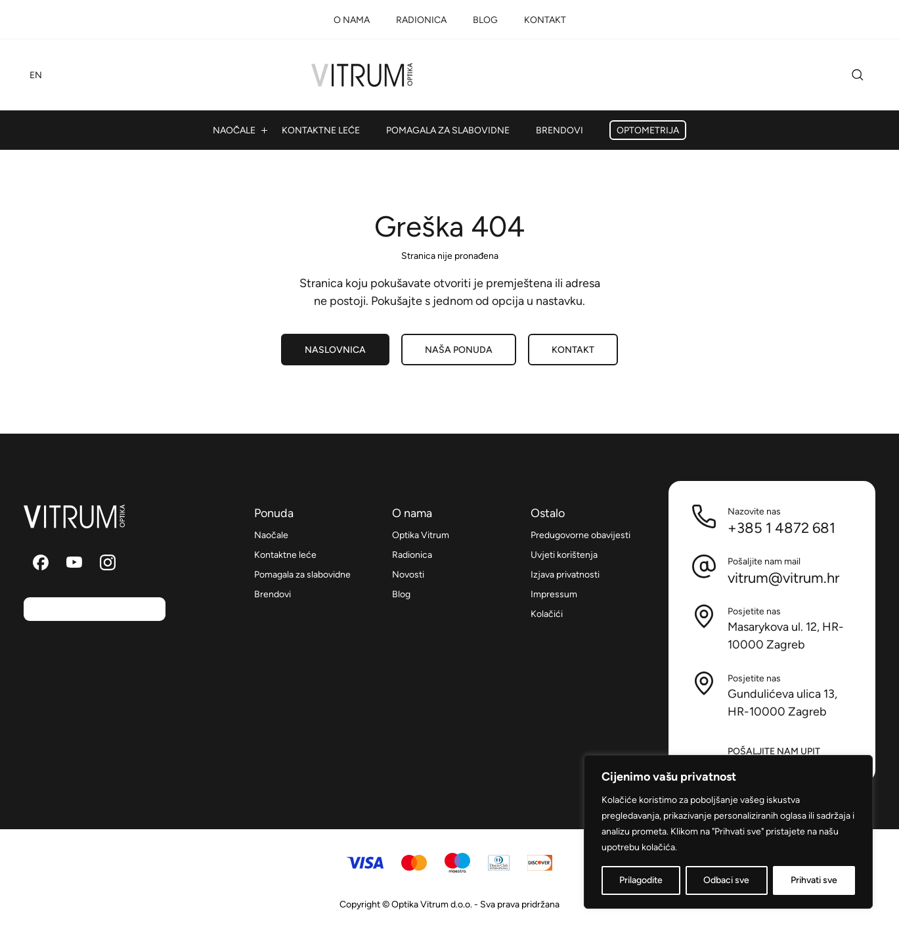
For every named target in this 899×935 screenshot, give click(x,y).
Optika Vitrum (361, 75)
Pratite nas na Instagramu (108, 562)
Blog (485, 20)
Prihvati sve (814, 880)
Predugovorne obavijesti (580, 535)
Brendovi (559, 130)
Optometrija (648, 130)
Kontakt (545, 20)
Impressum (554, 594)
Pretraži (857, 75)
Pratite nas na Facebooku (41, 562)
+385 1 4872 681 (781, 527)
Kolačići (547, 614)
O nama (352, 20)
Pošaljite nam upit (774, 751)
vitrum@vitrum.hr (783, 577)
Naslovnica (335, 349)
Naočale (234, 130)
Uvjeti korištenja (564, 554)
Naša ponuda (459, 349)
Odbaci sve (726, 880)
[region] (728, 832)
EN (36, 75)
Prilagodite (641, 880)
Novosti (408, 574)
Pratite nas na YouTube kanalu (74, 562)
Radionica (421, 20)
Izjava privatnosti (565, 574)
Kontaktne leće (321, 130)
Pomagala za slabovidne (448, 130)
